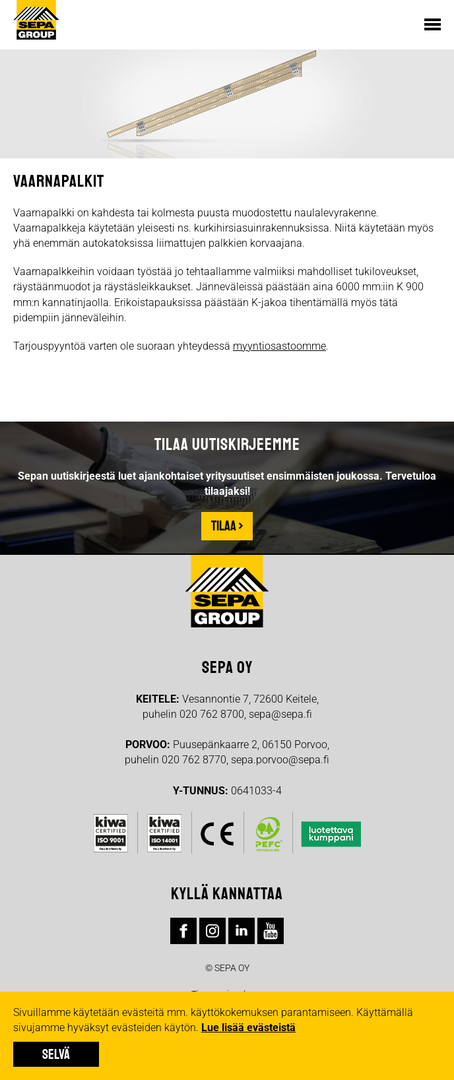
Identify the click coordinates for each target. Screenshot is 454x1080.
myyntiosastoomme (279, 346)
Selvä (56, 1054)
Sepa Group (39, 20)
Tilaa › (227, 525)
